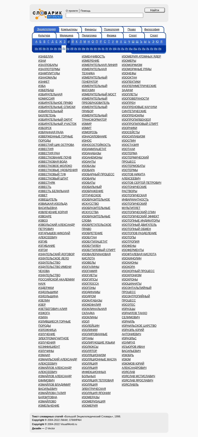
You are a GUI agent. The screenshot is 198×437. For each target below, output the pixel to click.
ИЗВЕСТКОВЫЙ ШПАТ (53, 178)
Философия (152, 29)
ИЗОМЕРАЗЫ (91, 397)
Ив (44, 48)
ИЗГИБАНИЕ (46, 245)
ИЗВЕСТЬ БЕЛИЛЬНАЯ (53, 191)
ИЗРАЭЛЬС (129, 338)
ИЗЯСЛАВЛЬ (130, 384)
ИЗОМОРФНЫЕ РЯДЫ (136, 69)
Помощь (85, 10)
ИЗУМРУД (128, 342)
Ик (75, 48)
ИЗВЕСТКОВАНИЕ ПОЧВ (54, 157)
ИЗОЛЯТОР (89, 351)
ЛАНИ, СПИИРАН (70, 420)
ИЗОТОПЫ (129, 237)
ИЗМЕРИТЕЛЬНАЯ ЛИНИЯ (100, 65)
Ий (71, 48)
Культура (44, 35)
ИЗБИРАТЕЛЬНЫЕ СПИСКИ (56, 107)
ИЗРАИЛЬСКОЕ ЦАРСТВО (139, 325)
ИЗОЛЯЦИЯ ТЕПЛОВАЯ (98, 380)
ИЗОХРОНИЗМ (131, 275)
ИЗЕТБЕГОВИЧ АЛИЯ (52, 309)
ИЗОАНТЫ (89, 161)
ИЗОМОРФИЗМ (132, 65)
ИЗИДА (43, 317)
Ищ (135, 48)
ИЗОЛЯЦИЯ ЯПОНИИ (96, 393)
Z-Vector (50, 428)
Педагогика (89, 35)
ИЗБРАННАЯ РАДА (50, 132)
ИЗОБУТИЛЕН (91, 245)
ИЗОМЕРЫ (129, 60)
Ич (126, 48)
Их (119, 48)
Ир (99, 48)
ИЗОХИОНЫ (130, 262)
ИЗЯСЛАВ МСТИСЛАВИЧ (138, 376)
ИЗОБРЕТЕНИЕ (92, 233)
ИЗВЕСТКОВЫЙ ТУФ (52, 174)
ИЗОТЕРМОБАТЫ (133, 166)
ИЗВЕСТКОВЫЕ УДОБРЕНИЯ (57, 170)
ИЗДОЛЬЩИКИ (48, 292)
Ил (79, 48)
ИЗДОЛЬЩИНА (48, 296)
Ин (87, 48)
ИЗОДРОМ (89, 296)
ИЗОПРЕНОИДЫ (133, 115)
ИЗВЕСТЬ (44, 187)
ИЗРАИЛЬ (128, 321)
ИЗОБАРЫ (89, 178)
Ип (95, 48)
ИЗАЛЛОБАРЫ (48, 65)
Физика (111, 35)
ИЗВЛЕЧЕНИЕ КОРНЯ (53, 212)
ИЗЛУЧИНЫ (46, 351)
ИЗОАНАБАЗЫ (91, 153)
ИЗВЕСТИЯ (45, 149)
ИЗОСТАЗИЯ (130, 145)
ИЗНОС (87, 140)
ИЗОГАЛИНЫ (90, 267)
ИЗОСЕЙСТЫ (131, 132)
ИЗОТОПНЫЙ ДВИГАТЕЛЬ (139, 224)
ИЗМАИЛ (44, 355)
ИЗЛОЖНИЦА (47, 330)
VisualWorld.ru (68, 424)
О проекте (72, 10)
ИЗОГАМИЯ (89, 271)
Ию (155, 48)
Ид (51, 48)
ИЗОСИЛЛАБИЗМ (133, 136)
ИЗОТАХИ (128, 149)
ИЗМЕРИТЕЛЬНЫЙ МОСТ (99, 94)
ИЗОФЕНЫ (129, 245)
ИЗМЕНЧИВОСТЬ (93, 56)
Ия (159, 48)
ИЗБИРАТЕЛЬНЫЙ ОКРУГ (55, 119)
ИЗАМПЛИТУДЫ (49, 73)
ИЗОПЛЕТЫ (130, 94)
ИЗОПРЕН (128, 102)
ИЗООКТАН (129, 77)
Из (64, 48)
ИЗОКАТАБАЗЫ (92, 300)
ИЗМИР (87, 123)
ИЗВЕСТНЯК (46, 182)
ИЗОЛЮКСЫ (90, 346)
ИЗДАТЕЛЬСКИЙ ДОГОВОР (56, 254)
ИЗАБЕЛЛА (45, 56)
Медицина (66, 35)
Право (132, 29)
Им (83, 48)
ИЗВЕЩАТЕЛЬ (47, 199)
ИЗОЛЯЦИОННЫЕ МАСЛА (99, 359)
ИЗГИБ (42, 241)
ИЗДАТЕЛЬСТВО (49, 262)
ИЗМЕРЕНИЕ (90, 60)
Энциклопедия (46, 29)
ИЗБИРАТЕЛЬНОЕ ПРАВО (55, 102)
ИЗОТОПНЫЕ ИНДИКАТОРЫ (141, 220)
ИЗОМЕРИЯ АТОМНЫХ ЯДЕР (141, 56)
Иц (122, 48)
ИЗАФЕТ (43, 81)
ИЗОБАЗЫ (88, 166)
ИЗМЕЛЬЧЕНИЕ (48, 405)
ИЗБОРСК (44, 128)
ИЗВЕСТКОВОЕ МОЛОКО (55, 166)
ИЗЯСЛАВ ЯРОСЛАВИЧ (137, 380)
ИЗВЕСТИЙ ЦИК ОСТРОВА (56, 145)
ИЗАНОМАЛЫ (47, 77)
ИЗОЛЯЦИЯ (90, 363)
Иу (110, 48)
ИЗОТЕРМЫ (130, 170)
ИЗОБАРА (88, 170)
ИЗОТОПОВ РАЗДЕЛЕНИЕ (139, 233)
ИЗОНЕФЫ (129, 73)
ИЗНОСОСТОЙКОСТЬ (96, 145)
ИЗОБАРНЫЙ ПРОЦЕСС (98, 174)
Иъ (139, 48)
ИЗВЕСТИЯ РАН (49, 153)
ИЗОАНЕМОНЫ (92, 157)
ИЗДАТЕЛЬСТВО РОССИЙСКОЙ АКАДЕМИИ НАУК (56, 279)
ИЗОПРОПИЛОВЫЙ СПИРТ (140, 123)
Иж (59, 48)
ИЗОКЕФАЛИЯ (91, 304)
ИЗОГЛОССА (90, 283)
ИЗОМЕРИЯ (90, 405)
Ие (55, 48)
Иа (36, 48)
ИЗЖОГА (44, 313)
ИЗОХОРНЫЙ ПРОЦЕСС (138, 271)
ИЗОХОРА (128, 267)
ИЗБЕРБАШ (46, 90)
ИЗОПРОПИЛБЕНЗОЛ (136, 119)
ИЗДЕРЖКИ (46, 288)
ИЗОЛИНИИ (89, 330)
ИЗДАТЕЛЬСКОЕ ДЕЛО (53, 258)
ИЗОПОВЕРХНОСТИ (135, 98)
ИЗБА (42, 86)
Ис (103, 48)
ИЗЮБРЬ (128, 355)
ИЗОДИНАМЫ (91, 292)
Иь (147, 48)
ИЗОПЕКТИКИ (131, 81)
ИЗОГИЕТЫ (89, 275)
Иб (40, 48)
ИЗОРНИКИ (129, 128)
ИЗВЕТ (42, 195)
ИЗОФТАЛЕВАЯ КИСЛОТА (139, 254)
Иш (130, 48)
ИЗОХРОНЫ (130, 279)
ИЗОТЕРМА (129, 153)
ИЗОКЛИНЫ (90, 317)
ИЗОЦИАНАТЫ (131, 283)
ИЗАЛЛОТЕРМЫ (49, 69)
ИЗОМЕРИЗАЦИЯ (93, 401)
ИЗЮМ (126, 359)
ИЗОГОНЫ (89, 288)
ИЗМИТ (87, 128)
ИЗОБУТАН (89, 237)
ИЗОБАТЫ (88, 182)
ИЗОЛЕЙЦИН (91, 325)
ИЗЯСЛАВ (128, 372)
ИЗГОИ (43, 250)
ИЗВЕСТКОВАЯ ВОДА (52, 161)
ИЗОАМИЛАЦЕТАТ (94, 149)
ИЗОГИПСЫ (90, 279)
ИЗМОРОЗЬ (89, 132)
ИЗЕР (42, 304)
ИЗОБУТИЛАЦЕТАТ (95, 241)
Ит (106, 48)
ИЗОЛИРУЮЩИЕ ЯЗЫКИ (98, 342)
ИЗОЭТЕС (128, 304)
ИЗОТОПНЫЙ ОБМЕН (136, 229)
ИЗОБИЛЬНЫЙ (92, 187)
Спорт (133, 35)
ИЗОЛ (86, 321)
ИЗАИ (42, 60)
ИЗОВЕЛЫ (89, 262)
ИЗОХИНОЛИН (131, 258)
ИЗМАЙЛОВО (47, 401)
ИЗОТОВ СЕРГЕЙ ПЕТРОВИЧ (141, 182)
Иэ (151, 48)
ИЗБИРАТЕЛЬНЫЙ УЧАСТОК (57, 123)
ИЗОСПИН (129, 140)
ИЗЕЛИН (44, 300)
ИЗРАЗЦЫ (128, 309)
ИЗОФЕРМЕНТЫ (133, 250)
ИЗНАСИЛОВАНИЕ (94, 136)
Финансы (90, 29)
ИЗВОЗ (43, 220)
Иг (48, 48)
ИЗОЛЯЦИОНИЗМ (94, 355)
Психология (111, 29)
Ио (91, 48)
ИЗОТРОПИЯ (130, 241)
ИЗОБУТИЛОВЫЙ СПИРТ (99, 250)
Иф (114, 48)
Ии (67, 48)
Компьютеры (69, 29)
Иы (143, 48)
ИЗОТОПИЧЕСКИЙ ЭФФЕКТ (140, 216)
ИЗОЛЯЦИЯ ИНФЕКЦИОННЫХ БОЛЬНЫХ (94, 372)
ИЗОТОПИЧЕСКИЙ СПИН (139, 212)
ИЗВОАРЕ (45, 216)
